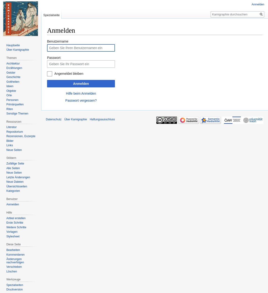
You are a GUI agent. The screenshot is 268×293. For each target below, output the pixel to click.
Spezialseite (51, 15)
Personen (12, 100)
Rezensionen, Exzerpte (20, 136)
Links (9, 145)
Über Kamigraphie (17, 49)
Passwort (54, 58)
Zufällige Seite (15, 163)
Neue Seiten (14, 150)
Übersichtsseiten (16, 186)
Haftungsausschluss (102, 119)
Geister (10, 72)
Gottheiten (12, 81)
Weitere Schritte (16, 227)
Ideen (9, 86)
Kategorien (13, 191)
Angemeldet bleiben (68, 73)
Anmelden (81, 84)
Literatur (11, 127)
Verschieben (14, 266)
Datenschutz (54, 119)
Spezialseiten (14, 285)
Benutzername (57, 41)
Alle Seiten (13, 168)
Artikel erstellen (16, 218)
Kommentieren (15, 254)
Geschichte (13, 77)
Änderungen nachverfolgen (15, 260)
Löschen (11, 271)
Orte (9, 95)
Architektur (13, 63)
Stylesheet (12, 236)
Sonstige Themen (17, 113)
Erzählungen (14, 68)
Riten (9, 109)
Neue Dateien (14, 181)
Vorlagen (11, 231)
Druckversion (14, 289)
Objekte (11, 91)
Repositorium (14, 131)
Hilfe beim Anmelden (81, 93)
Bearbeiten (13, 250)
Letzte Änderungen (18, 177)
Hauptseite (13, 45)
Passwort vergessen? (81, 100)
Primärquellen (15, 104)
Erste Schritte (14, 222)
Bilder (10, 141)
